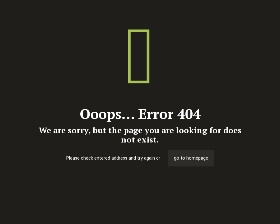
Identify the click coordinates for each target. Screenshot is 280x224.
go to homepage (191, 158)
